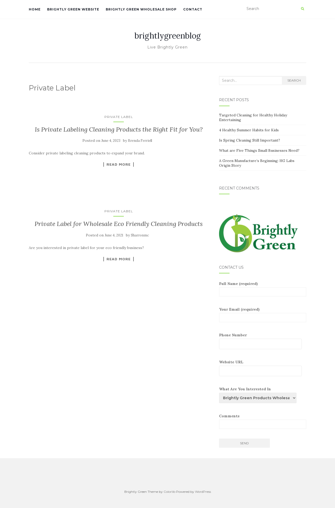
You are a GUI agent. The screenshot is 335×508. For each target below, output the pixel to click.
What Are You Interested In (260, 395)
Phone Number (262, 341)
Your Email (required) (262, 314)
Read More (119, 164)
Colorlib (169, 492)
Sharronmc (140, 235)
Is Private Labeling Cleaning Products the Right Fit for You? (119, 129)
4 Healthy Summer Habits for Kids (249, 130)
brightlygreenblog (168, 36)
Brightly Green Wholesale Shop (141, 9)
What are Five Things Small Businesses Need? (259, 150)
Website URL (262, 368)
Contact (192, 9)
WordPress (203, 492)
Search (294, 80)
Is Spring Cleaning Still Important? (249, 140)
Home (35, 9)
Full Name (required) (262, 288)
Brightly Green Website (73, 9)
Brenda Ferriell (140, 140)
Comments (262, 421)
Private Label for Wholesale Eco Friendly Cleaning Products (119, 224)
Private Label (118, 117)
